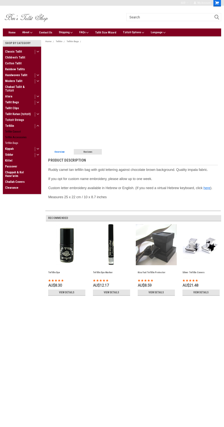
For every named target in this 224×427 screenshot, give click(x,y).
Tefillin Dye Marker (103, 272)
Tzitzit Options (133, 32)
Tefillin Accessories (16, 137)
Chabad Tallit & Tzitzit (15, 88)
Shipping (66, 32)
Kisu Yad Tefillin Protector (152, 272)
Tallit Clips (12, 108)
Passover (11, 166)
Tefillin (9, 126)
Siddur (9, 154)
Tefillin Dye (54, 272)
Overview (59, 151)
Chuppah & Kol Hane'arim (14, 174)
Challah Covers (15, 182)
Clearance (11, 187)
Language (158, 32)
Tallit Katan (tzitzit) (18, 114)
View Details (67, 292)
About (27, 32)
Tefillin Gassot (13, 131)
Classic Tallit (13, 51)
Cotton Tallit (13, 63)
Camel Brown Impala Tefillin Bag (99, 41)
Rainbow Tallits (15, 69)
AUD (184, 2)
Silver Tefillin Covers (193, 272)
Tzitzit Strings (14, 120)
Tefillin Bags (11, 143)
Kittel (8, 160)
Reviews (87, 151)
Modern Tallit (13, 81)
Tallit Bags (12, 102)
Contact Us (45, 32)
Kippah (9, 149)
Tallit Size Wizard (105, 32)
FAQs (84, 32)
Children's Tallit (15, 57)
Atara (8, 96)
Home (12, 32)
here (207, 188)
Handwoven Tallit (16, 75)
